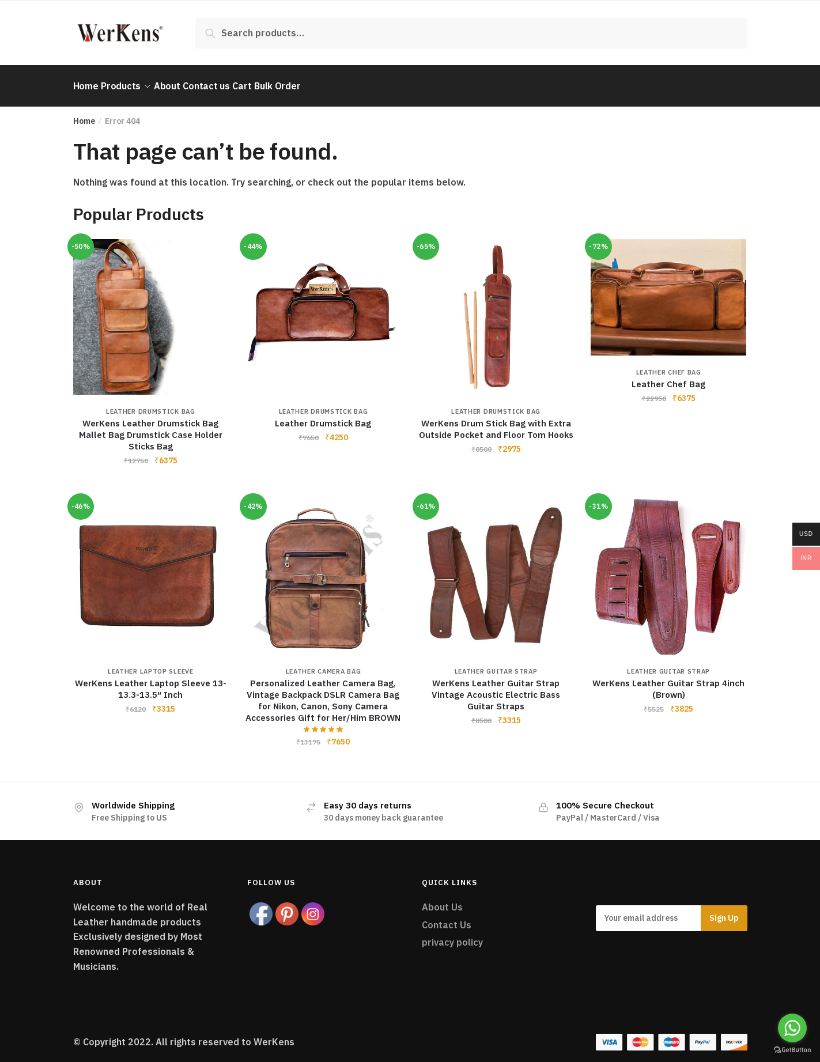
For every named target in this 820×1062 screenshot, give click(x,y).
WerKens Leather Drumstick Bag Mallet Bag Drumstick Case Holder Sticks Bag (150, 428)
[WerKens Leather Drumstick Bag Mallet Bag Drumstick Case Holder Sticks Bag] (151, 310)
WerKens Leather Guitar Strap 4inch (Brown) (668, 682)
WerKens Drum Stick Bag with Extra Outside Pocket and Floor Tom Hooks (496, 422)
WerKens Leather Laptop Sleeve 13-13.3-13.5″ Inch (150, 682)
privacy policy (452, 935)
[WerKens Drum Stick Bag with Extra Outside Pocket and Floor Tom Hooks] (496, 310)
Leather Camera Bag (323, 664)
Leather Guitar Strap (496, 664)
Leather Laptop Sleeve (151, 664)
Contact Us (446, 918)
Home (84, 114)
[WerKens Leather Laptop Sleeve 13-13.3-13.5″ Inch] (151, 570)
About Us (442, 900)
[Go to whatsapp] (792, 1028)
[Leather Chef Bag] (668, 290)
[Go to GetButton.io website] (792, 1050)
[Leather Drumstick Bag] (323, 310)
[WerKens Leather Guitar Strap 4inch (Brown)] (668, 570)
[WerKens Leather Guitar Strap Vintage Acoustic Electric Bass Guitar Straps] (496, 570)
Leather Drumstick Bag (150, 404)
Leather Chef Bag (668, 365)
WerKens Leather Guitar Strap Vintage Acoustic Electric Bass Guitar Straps (496, 688)
